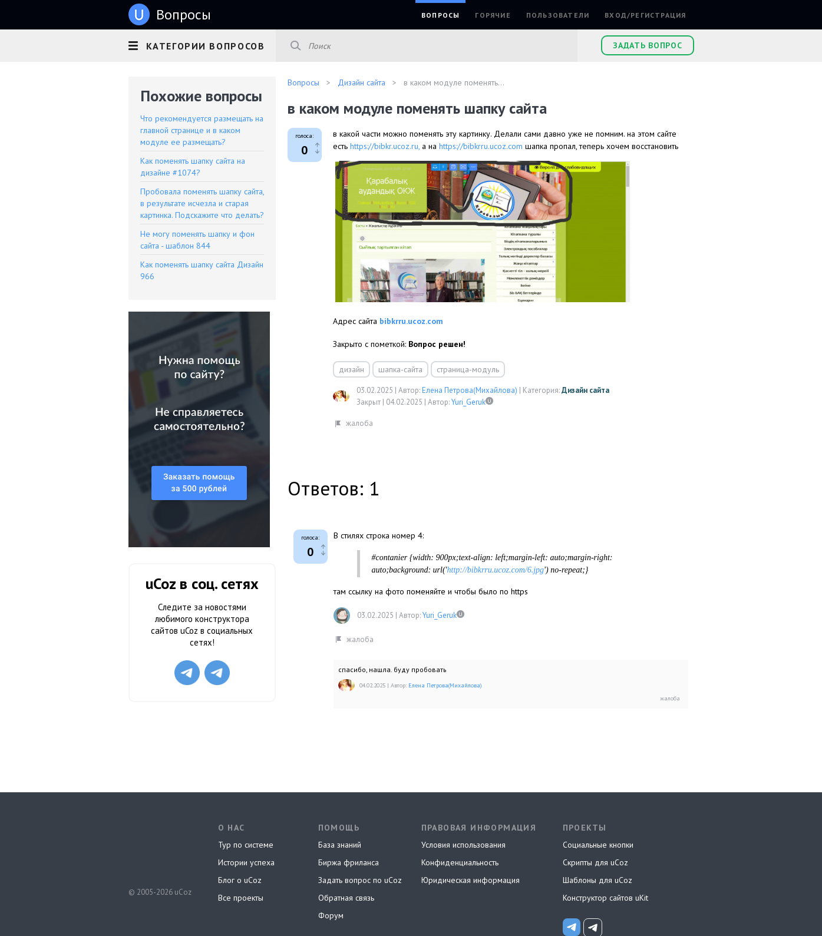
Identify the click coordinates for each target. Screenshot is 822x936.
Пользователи (557, 15)
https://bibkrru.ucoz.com (481, 146)
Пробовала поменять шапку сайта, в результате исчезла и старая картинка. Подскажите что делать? (202, 203)
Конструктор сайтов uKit (605, 897)
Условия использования (463, 844)
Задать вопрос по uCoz (360, 880)
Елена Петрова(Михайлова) (469, 390)
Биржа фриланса (348, 862)
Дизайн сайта (585, 390)
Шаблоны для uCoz (597, 880)
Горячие (492, 15)
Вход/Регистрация (645, 15)
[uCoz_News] (571, 927)
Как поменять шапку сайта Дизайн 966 (201, 270)
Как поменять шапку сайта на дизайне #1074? (192, 167)
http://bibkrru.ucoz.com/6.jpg (495, 569)
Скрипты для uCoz (595, 862)
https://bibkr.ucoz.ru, (385, 146)
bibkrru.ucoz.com (411, 321)
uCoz (159, 848)
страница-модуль (468, 369)
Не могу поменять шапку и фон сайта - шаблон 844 (197, 240)
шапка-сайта (400, 369)
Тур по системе (245, 844)
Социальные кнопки (598, 844)
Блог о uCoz (240, 880)
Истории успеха (246, 862)
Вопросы (440, 15)
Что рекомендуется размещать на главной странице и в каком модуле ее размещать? (201, 130)
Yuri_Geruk (468, 402)
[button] (202, 44)
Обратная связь (346, 897)
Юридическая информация (470, 880)
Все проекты (240, 897)
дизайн (351, 369)
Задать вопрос (647, 45)
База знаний (339, 844)
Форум (331, 915)
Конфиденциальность (460, 862)
